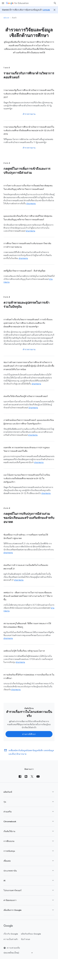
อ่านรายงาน (31, 203)
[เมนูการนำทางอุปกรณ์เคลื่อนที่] (3, 3)
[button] (29, 792)
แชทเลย (46, 10)
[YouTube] (38, 776)
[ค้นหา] (54, 3)
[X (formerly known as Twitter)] (32, 776)
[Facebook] (20, 776)
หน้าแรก (6, 18)
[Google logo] (8, 925)
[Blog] (26, 776)
